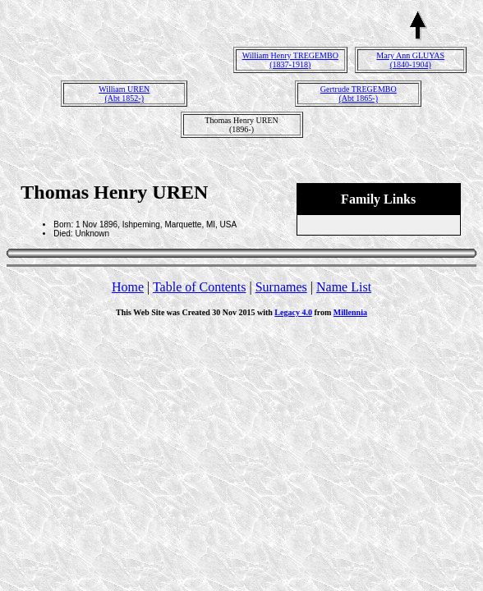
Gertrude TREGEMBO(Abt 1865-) (358, 94)
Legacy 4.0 (293, 312)
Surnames (281, 287)
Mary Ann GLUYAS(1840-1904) (410, 60)
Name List (343, 287)
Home (128, 287)
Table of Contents (199, 287)
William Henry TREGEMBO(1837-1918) (290, 60)
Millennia (350, 312)
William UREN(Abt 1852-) (124, 94)
